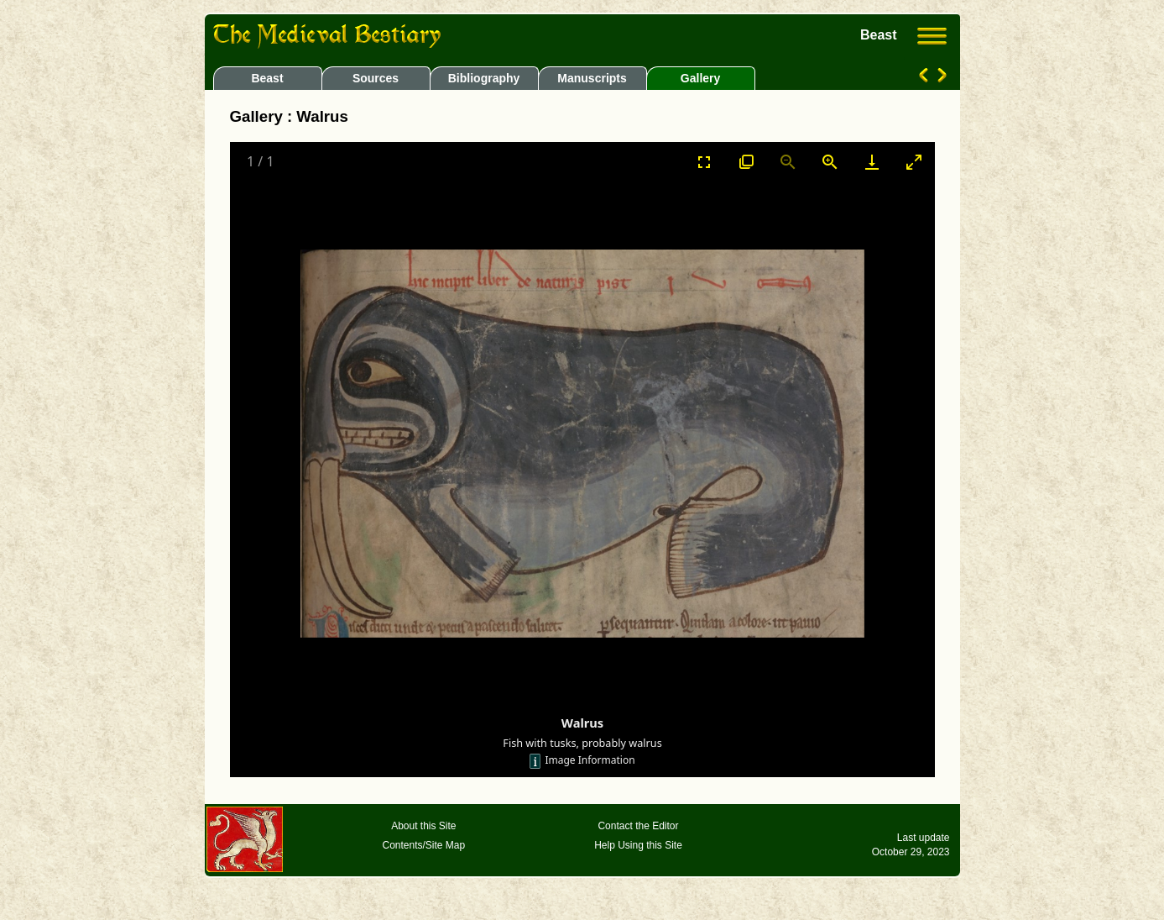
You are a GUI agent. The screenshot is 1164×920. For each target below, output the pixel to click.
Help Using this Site (638, 845)
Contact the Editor (638, 826)
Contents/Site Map (423, 845)
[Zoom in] (830, 161)
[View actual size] (746, 161)
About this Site (423, 826)
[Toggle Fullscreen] (704, 161)
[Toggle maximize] (914, 161)
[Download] (872, 161)
